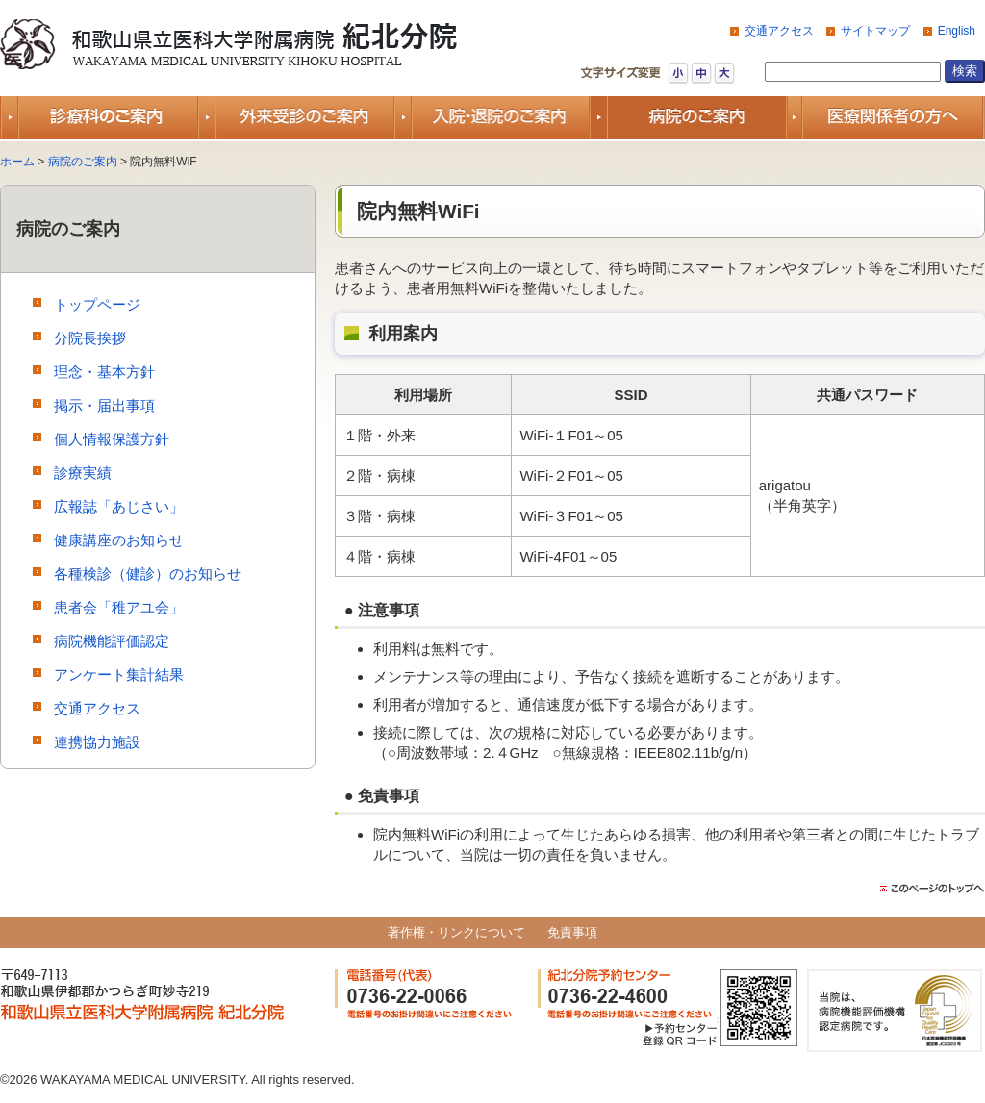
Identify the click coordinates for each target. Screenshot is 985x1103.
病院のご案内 (82, 161)
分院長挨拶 (90, 338)
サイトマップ (875, 31)
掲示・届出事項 (104, 405)
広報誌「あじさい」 (119, 506)
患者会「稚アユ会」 (119, 607)
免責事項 (572, 932)
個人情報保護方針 (111, 439)
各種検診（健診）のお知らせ (147, 573)
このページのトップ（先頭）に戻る (932, 888)
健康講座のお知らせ (119, 540)
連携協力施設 (97, 742)
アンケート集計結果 (119, 674)
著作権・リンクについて (456, 932)
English (956, 31)
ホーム (17, 161)
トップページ (97, 304)
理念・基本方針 (104, 371)
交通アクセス (779, 31)
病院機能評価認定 (111, 641)
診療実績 (83, 472)
